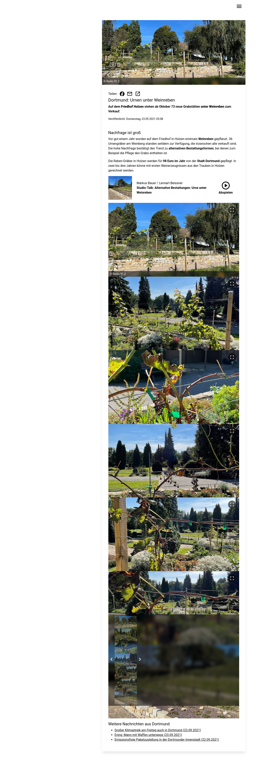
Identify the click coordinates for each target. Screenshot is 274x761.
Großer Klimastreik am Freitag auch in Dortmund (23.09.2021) (158, 730)
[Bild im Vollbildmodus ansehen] (232, 210)
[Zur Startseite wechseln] (41, 7)
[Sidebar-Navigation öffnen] (239, 7)
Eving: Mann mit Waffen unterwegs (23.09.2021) (148, 735)
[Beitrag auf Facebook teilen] (122, 93)
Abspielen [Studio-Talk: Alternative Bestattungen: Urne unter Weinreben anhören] (226, 187)
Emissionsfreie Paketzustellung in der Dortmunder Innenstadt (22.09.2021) (167, 739)
